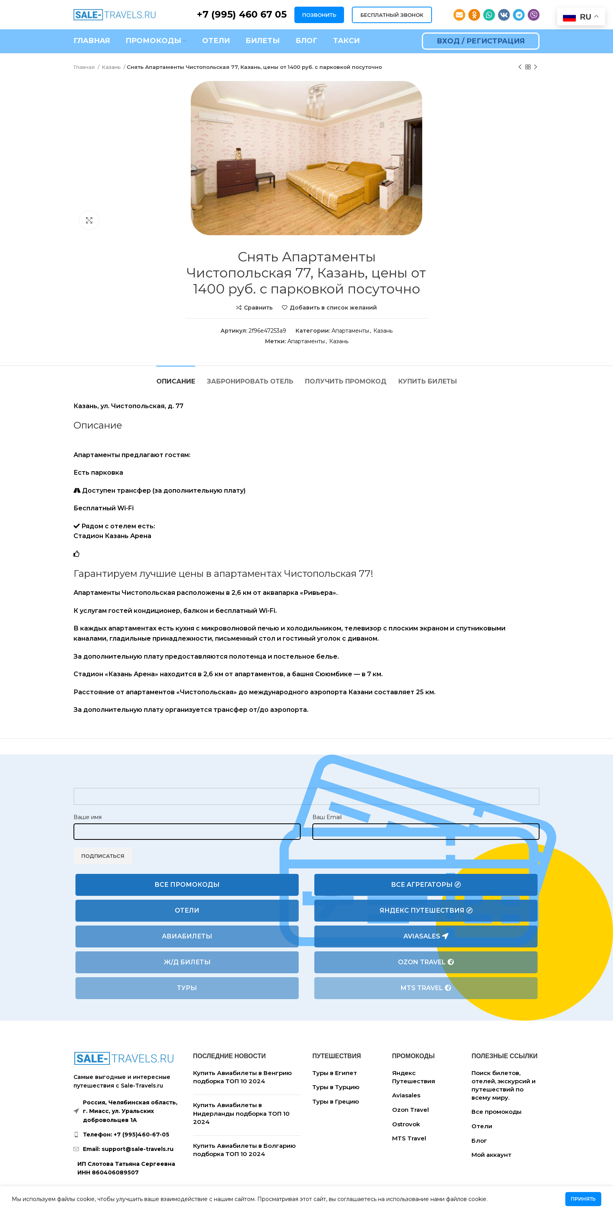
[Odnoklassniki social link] (474, 15)
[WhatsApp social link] (489, 15)
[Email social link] (459, 15)
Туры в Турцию (335, 1087)
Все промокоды (187, 884)
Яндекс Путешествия (426, 910)
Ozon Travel (426, 962)
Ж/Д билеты (187, 962)
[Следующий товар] (536, 67)
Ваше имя (87, 817)
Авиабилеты (187, 936)
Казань (112, 67)
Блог (479, 1140)
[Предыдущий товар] (520, 67)
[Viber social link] (534, 15)
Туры (187, 988)
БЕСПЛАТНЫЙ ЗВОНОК (391, 15)
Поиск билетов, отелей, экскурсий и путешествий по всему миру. (503, 1085)
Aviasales (425, 936)
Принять (583, 1199)
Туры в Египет (334, 1073)
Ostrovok (406, 1124)
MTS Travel (426, 988)
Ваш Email (327, 817)
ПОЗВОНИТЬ (319, 15)
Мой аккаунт (491, 1154)
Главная (84, 67)
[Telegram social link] (519, 15)
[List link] (127, 1134)
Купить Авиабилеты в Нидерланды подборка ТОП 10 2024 (241, 1113)
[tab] (175, 377)
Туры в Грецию (335, 1101)
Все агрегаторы (426, 885)
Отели (187, 910)
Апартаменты (350, 330)
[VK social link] (504, 15)
